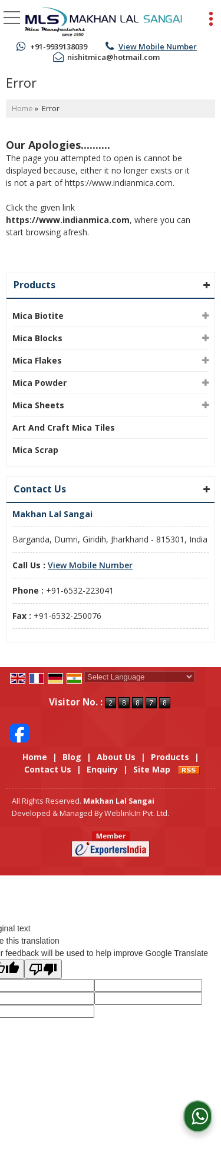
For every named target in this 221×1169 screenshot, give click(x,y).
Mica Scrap (35, 449)
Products (34, 284)
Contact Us (47, 769)
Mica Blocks (37, 338)
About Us (116, 756)
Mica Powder (39, 382)
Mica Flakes (37, 360)
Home (22, 109)
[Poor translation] (43, 969)
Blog (71, 756)
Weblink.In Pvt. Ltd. (136, 813)
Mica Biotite (38, 315)
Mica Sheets (38, 405)
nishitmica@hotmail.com (113, 57)
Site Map (151, 769)
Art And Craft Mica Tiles (63, 427)
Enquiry (102, 769)
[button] (157, 46)
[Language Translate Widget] (139, 676)
